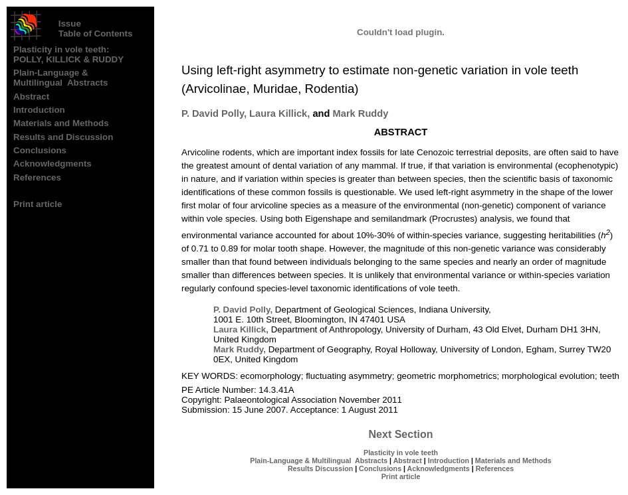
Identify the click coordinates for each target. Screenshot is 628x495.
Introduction (39, 110)
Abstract (31, 97)
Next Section (401, 434)
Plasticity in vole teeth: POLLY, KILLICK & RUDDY (68, 54)
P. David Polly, (214, 113)
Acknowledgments (52, 164)
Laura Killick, (279, 113)
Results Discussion (321, 468)
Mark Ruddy (361, 113)
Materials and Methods (61, 123)
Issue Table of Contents (95, 28)
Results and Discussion (63, 137)
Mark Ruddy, (239, 349)
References (37, 177)
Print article (37, 204)
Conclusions (39, 150)
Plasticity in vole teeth (401, 453)
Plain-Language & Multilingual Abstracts (60, 78)
